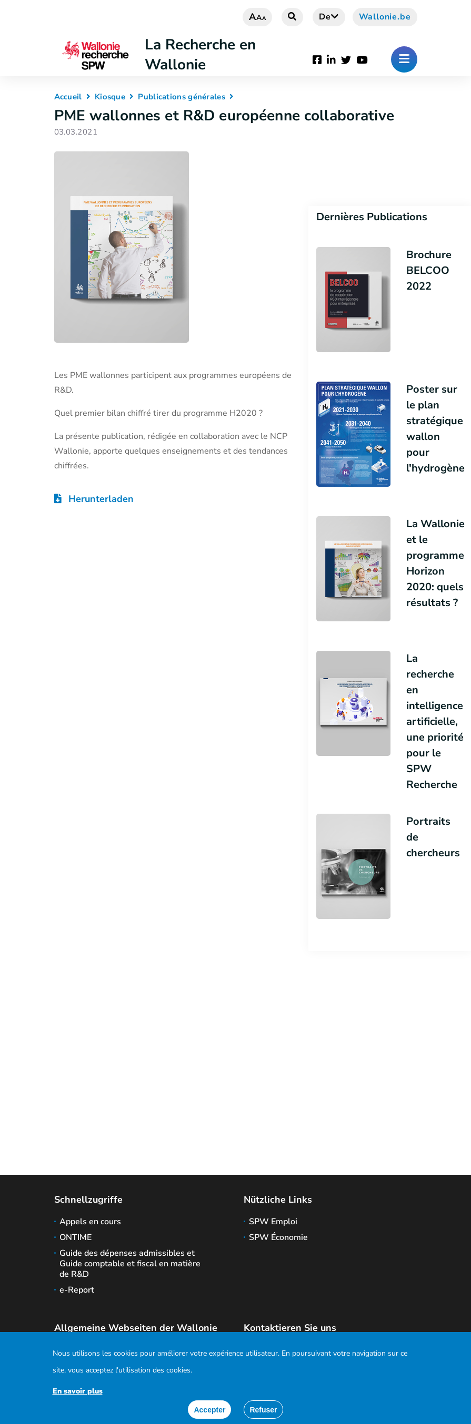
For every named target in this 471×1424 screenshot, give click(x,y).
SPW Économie (278, 1237)
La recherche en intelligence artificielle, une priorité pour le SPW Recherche (435, 721)
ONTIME (75, 1237)
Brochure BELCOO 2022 (429, 270)
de (328, 17)
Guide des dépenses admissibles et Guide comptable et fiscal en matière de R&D (130, 1263)
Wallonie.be (385, 17)
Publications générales (181, 96)
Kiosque (110, 96)
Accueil (68, 96)
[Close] (263, 1409)
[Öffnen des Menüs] (404, 59)
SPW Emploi (273, 1221)
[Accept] (209, 1409)
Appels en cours (90, 1221)
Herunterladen (94, 499)
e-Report (76, 1290)
